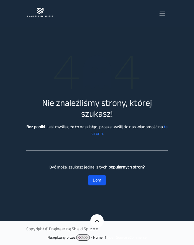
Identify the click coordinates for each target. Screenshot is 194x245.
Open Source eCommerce (127, 237)
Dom (97, 180)
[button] (97, 221)
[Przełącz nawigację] (162, 13)
